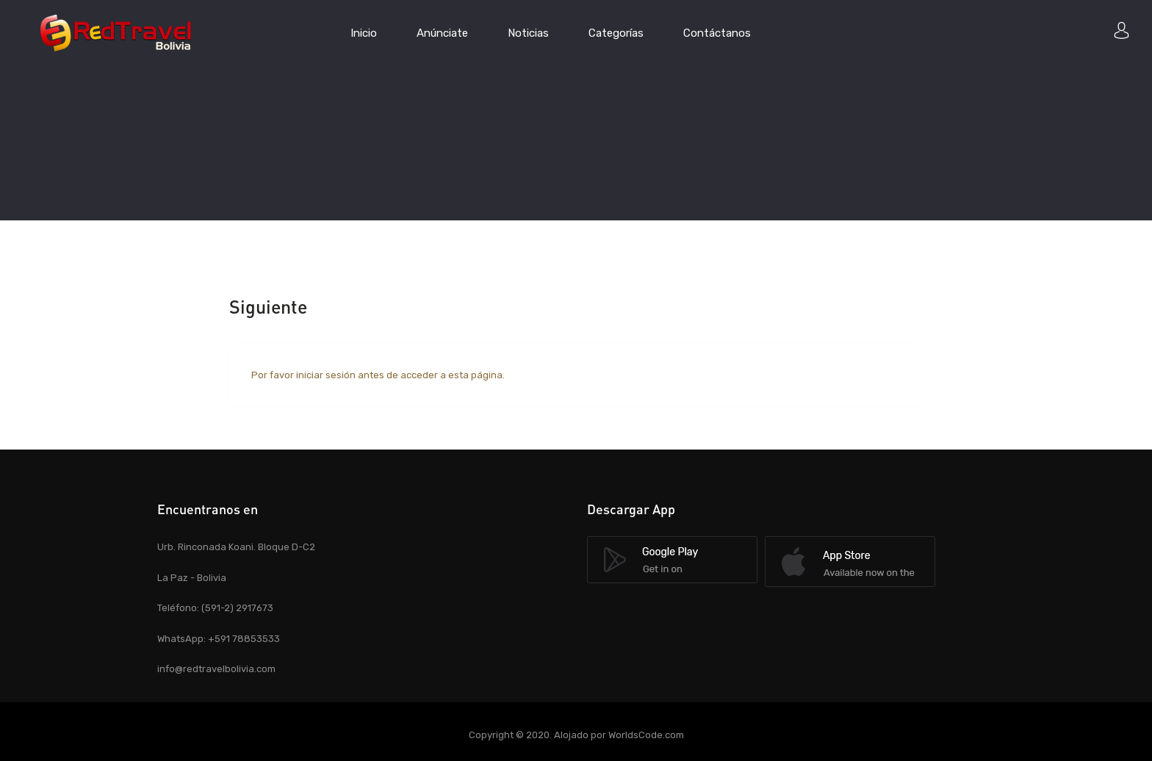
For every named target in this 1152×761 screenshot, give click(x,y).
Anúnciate (442, 33)
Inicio (363, 33)
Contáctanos (717, 33)
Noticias (528, 33)
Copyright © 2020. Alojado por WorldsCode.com (576, 734)
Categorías (616, 33)
